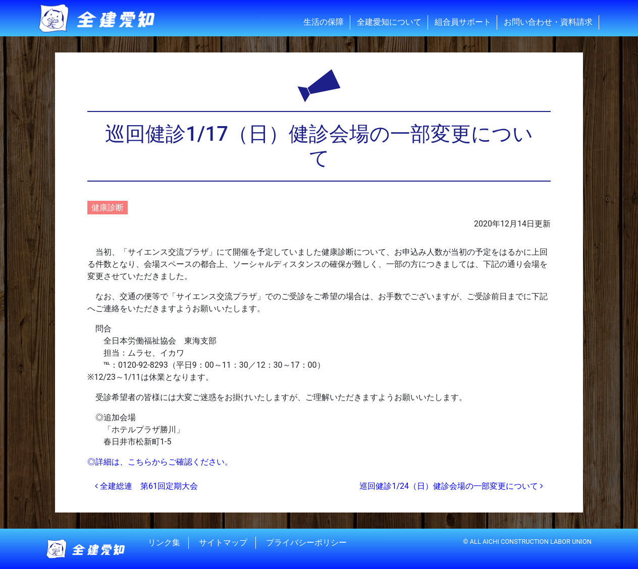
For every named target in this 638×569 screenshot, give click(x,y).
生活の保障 (323, 22)
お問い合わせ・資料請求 (548, 22)
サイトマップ (223, 542)
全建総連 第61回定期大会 (146, 486)
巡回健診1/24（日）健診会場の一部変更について (451, 486)
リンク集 (164, 542)
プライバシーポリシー (306, 542)
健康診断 (107, 207)
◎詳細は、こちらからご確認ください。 (160, 462)
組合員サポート (463, 22)
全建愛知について (389, 22)
